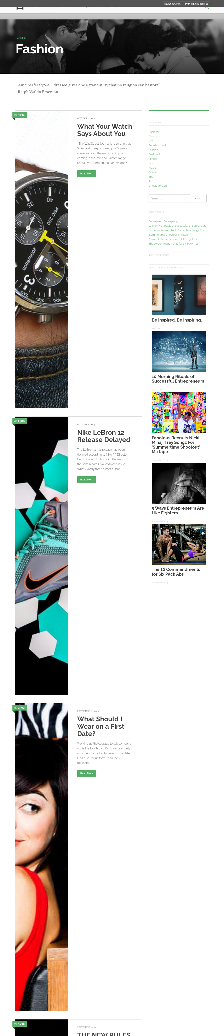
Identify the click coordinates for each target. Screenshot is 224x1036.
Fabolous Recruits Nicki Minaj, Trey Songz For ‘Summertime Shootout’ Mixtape (176, 444)
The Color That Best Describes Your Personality (103, 651)
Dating (152, 136)
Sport (152, 176)
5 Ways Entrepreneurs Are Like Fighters (173, 239)
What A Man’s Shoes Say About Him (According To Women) (103, 750)
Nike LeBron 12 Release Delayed (104, 213)
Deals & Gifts (172, 3)
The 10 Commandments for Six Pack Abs (174, 243)
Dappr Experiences (196, 3)
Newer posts (121, 1000)
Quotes (153, 172)
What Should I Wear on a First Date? (101, 300)
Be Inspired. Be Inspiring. (163, 221)
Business (154, 131)
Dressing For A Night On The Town (99, 482)
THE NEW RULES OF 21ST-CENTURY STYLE (104, 391)
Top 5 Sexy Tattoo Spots (104, 564)
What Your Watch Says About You (104, 129)
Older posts (34, 999)
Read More (86, 173)
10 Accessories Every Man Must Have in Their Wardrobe (102, 843)
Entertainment (157, 145)
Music (152, 167)
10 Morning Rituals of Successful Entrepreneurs (177, 225)
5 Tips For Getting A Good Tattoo (105, 934)
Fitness (153, 158)
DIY (151, 140)
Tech (152, 181)
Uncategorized (158, 185)
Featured (154, 154)
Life (151, 163)
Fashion (153, 149)
